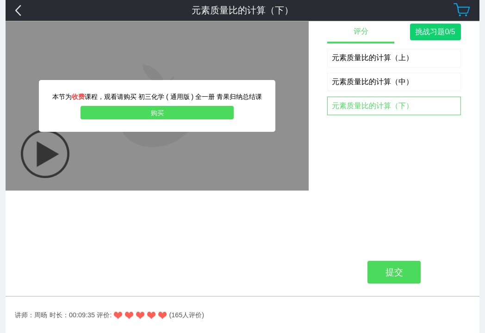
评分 (361, 31)
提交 (394, 129)
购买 (157, 113)
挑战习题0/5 (435, 32)
